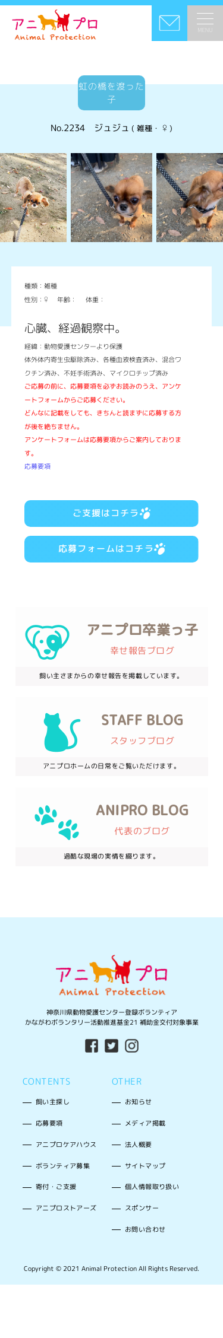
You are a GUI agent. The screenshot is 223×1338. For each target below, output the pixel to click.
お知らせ (138, 1102)
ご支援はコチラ (112, 513)
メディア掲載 (145, 1123)
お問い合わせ (145, 1229)
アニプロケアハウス (66, 1144)
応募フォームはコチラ (111, 548)
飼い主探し (53, 1102)
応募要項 (37, 466)
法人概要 (138, 1144)
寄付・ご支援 (56, 1186)
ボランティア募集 (63, 1166)
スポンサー (142, 1208)
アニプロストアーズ (66, 1208)
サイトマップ (145, 1166)
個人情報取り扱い (152, 1186)
